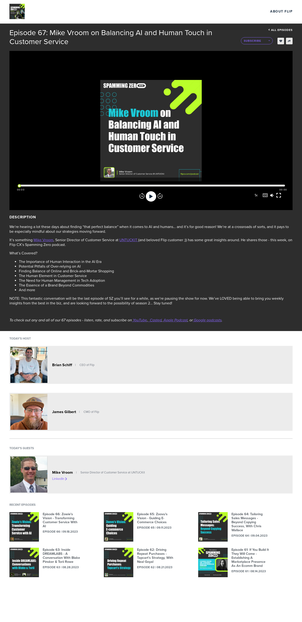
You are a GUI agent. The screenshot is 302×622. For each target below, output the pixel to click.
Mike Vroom (43, 240)
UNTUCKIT (128, 240)
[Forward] (160, 196)
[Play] (151, 196)
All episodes (280, 30)
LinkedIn (60, 479)
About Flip (281, 11)
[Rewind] (142, 196)
